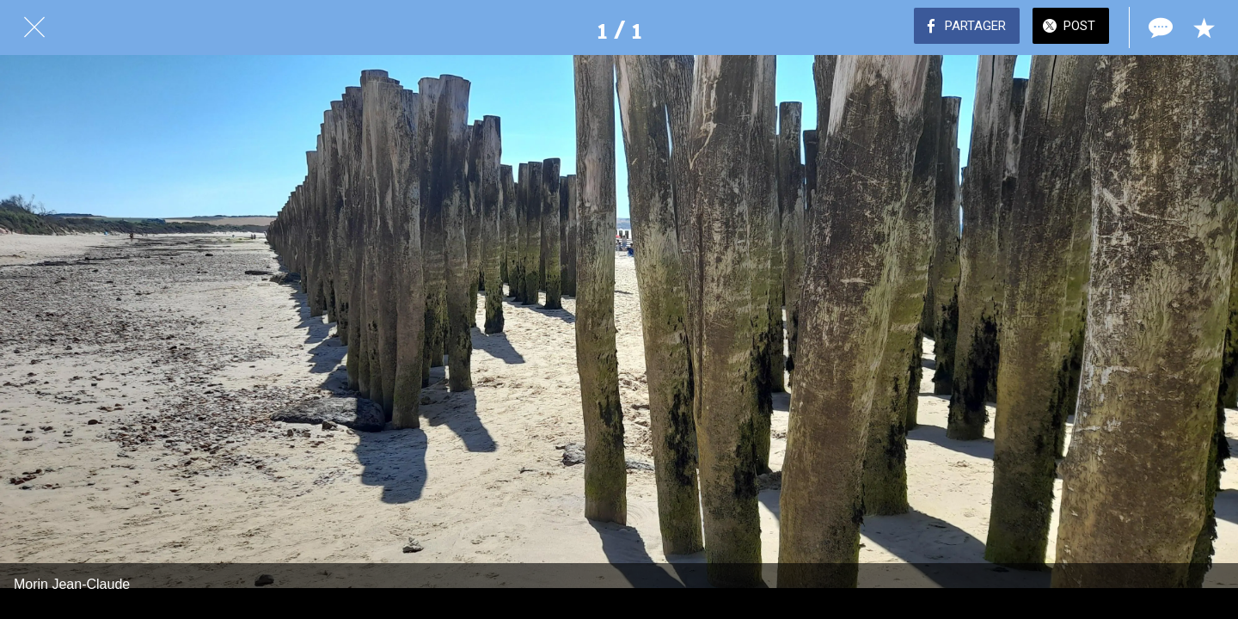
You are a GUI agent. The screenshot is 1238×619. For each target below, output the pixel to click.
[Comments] (1159, 27)
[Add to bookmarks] (1203, 27)
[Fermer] (34, 27)
